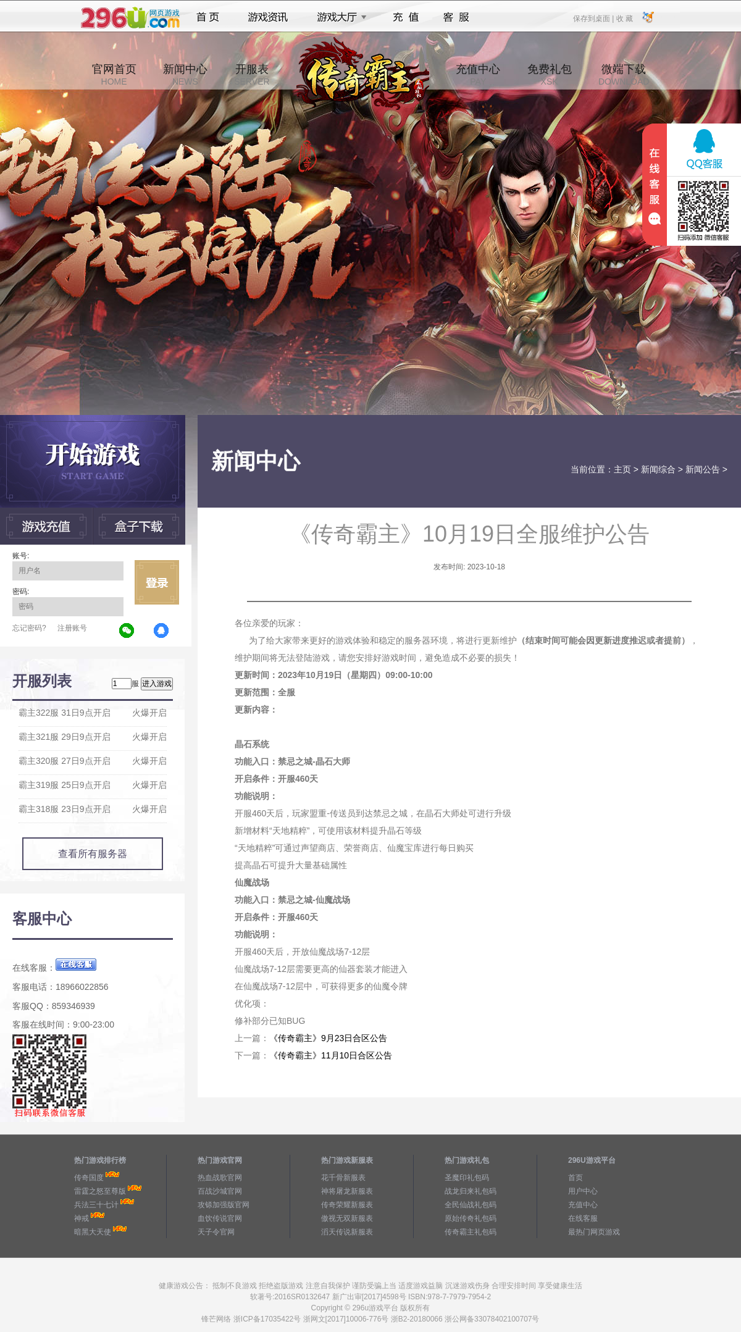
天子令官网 (216, 1232)
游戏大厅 (338, 17)
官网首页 (114, 74)
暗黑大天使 (92, 1232)
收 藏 (624, 18)
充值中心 (478, 74)
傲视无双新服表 (347, 1218)
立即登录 (157, 582)
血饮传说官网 (220, 1218)
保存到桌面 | (594, 18)
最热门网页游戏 (594, 1232)
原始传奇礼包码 (470, 1218)
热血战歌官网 (220, 1177)
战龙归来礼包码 (470, 1191)
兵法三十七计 (96, 1204)
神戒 (81, 1218)
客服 (456, 17)
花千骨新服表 (343, 1177)
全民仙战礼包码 (470, 1204)
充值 (405, 17)
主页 (622, 469)
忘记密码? (29, 628)
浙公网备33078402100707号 (492, 1319)
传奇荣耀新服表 (347, 1204)
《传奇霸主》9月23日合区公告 (328, 1038)
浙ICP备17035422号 (267, 1319)
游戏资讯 (268, 17)
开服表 (251, 74)
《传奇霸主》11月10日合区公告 (330, 1055)
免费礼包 (549, 74)
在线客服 (583, 1218)
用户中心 (583, 1191)
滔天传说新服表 (347, 1232)
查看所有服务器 (92, 853)
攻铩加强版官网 (223, 1204)
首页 (207, 17)
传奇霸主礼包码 (470, 1232)
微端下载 (623, 74)
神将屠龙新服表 (347, 1191)
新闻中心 (185, 74)
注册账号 (72, 628)
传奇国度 (89, 1177)
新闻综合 (658, 469)
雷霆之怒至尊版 (100, 1191)
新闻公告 (702, 469)
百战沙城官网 (220, 1191)
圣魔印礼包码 (467, 1177)
